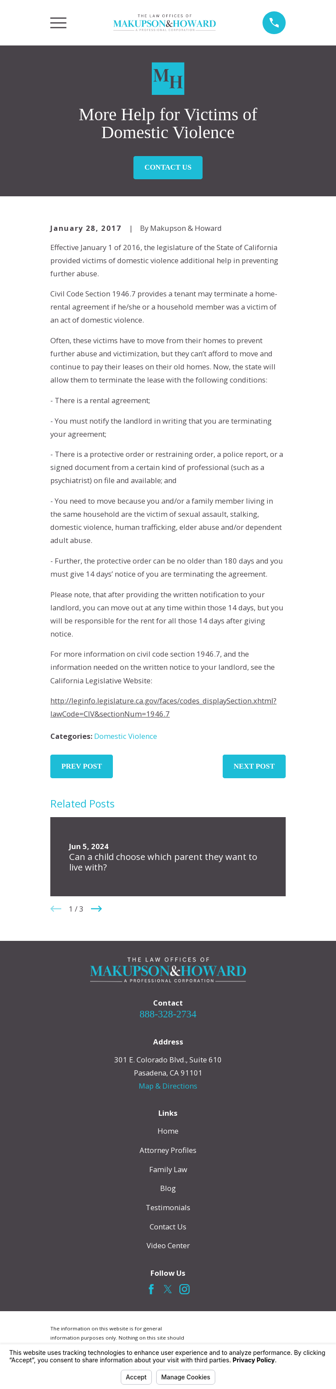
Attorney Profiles (168, 1150)
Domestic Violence (125, 736)
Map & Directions (168, 1086)
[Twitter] (168, 1289)
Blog (168, 1188)
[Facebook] (151, 1289)
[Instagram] (184, 1289)
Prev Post (81, 766)
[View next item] (96, 908)
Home (168, 1131)
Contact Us (167, 167)
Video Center (168, 1245)
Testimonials (168, 1207)
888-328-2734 (168, 1014)
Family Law (168, 1169)
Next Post (254, 766)
